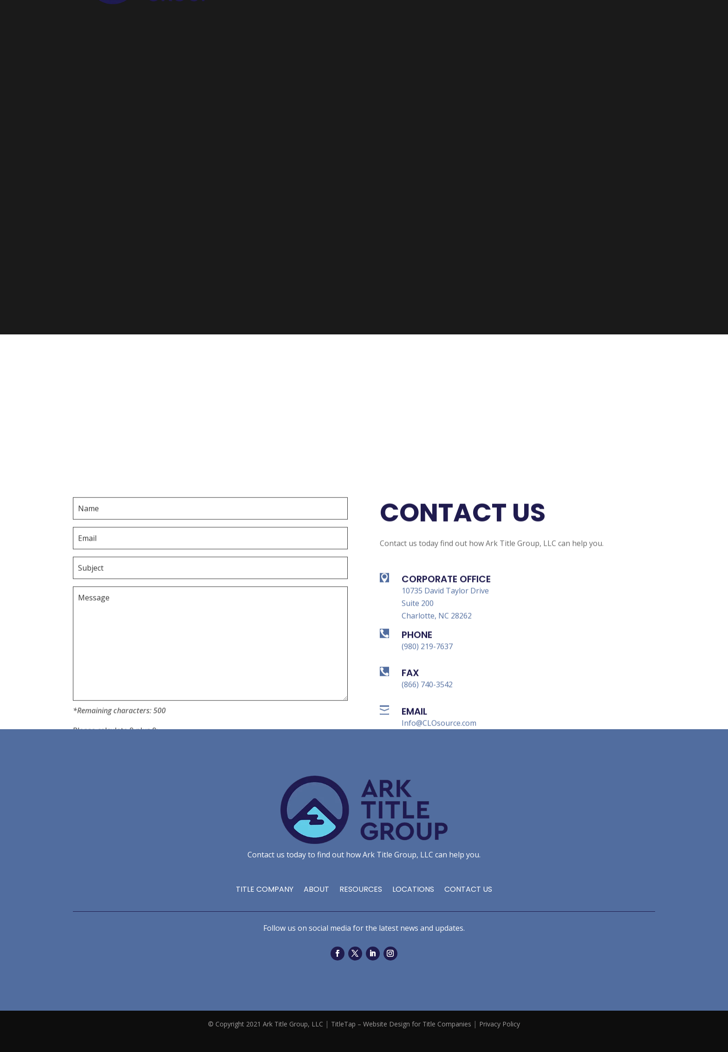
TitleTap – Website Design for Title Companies (401, 1023)
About (383, 13)
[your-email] (210, 542)
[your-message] (210, 648)
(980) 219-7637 (427, 651)
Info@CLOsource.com (439, 727)
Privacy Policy (499, 1023)
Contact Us (601, 13)
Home (349, 13)
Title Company (264, 890)
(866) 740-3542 (427, 689)
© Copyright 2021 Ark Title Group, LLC (265, 1023)
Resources (435, 13)
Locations (547, 13)
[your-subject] (210, 572)
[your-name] (210, 513)
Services (491, 13)
